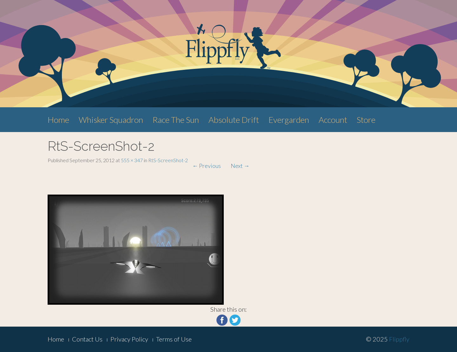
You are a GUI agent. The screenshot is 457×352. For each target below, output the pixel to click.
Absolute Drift (234, 120)
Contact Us (87, 339)
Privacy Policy (129, 339)
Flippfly (399, 339)
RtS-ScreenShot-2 (168, 160)
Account (333, 120)
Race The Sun (176, 120)
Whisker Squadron (111, 120)
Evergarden (288, 120)
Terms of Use (174, 339)
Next (240, 165)
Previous (206, 165)
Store (366, 120)
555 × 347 (132, 160)
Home (58, 120)
